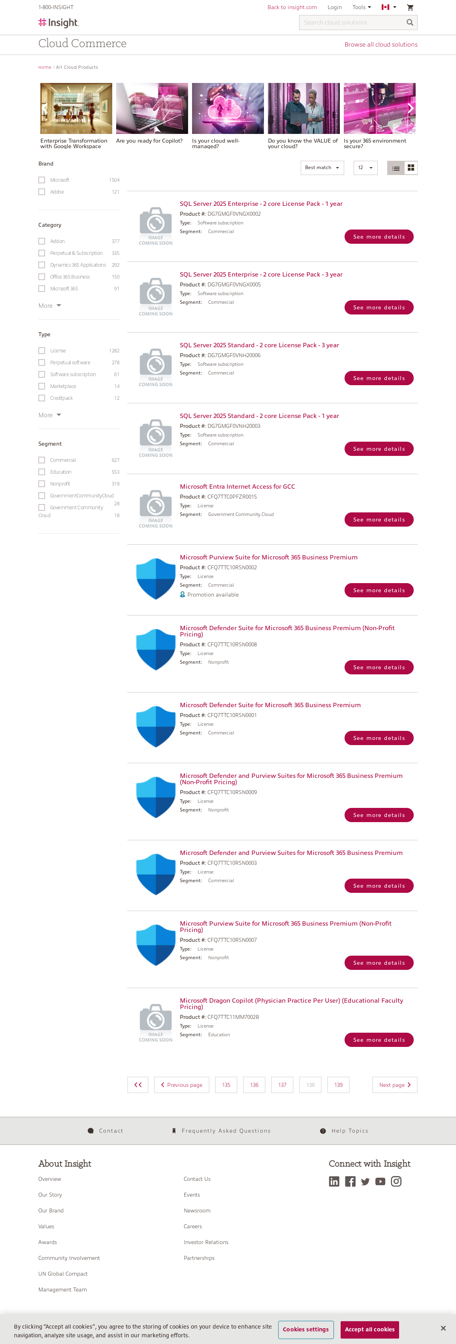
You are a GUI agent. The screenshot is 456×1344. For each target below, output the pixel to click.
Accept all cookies (370, 1335)
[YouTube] (382, 1181)
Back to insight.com (292, 7)
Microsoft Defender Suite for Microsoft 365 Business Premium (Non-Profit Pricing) (287, 631)
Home (45, 67)
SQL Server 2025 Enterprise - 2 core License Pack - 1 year (261, 204)
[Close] (443, 1333)
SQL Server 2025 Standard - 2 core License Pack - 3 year (259, 345)
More (49, 305)
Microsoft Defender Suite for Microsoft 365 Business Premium (270, 705)
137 (282, 1085)
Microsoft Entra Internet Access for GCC (237, 487)
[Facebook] (352, 1181)
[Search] (410, 23)
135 (226, 1085)
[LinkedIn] (336, 1181)
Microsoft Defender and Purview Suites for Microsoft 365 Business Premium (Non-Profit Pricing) (291, 779)
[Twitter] (367, 1181)
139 (338, 1085)
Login (335, 7)
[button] (322, 168)
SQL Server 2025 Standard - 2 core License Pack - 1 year (259, 416)
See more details (379, 236)
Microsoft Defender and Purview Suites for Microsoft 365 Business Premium (291, 853)
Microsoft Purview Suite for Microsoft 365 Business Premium (269, 557)
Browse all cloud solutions (381, 44)
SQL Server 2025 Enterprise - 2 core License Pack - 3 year (261, 274)
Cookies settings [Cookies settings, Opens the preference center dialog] (306, 1335)
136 (254, 1085)
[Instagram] (398, 1181)
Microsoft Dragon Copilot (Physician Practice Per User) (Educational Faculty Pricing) (291, 1004)
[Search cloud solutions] (358, 22)
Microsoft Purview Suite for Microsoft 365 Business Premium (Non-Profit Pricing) (286, 926)
